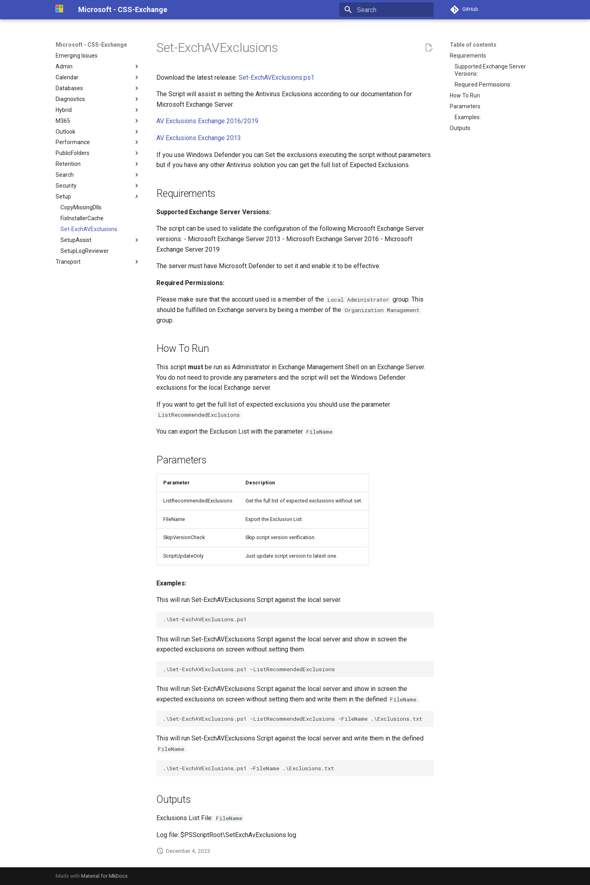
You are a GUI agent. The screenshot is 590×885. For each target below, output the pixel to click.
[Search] (386, 9)
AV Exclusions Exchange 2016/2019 (207, 121)
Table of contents (473, 44)
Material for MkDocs (104, 876)
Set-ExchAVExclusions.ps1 (276, 77)
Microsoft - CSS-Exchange (91, 44)
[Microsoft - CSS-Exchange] (60, 10)
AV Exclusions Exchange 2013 (198, 138)
